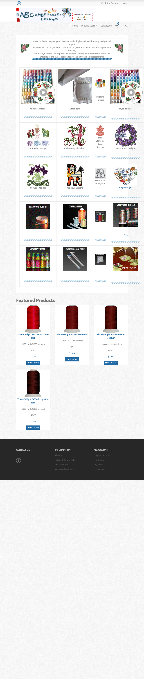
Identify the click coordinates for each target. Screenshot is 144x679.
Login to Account (102, 455)
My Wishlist (99, 464)
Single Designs (125, 176)
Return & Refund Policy (65, 460)
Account (115, 3)
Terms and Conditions (65, 469)
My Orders (99, 460)
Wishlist (104, 3)
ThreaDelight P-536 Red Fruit (72, 334)
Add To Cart (33, 363)
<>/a (125, 219)
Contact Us (106, 25)
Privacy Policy (61, 464)
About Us (59, 455)
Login (124, 3)
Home (75, 25)
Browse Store (88, 25)
